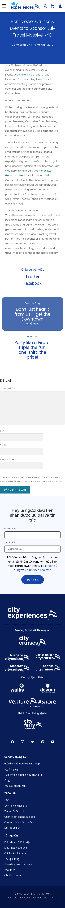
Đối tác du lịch (12, 827)
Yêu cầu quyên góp (15, 785)
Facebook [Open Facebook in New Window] (12, 741)
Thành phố (9, 542)
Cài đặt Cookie (12, 875)
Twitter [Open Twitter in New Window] (32, 741)
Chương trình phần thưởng (19, 822)
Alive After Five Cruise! (27, 74)
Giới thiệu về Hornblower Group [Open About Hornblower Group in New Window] (22, 763)
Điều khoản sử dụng (15, 847)
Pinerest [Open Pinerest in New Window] (42, 741)
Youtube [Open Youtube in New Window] (52, 741)
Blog (7, 780)
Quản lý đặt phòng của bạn (19, 816)
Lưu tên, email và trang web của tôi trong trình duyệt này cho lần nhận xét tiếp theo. (31, 479)
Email (3, 445)
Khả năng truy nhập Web (18, 864)
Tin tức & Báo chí (14, 811)
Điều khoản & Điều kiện (17, 842)
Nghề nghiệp (11, 769)
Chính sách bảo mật (38, 570)
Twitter (32, 276)
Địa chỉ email (10, 528)
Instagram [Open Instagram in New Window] (22, 741)
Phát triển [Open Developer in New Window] (9, 869)
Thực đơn (4, 5)
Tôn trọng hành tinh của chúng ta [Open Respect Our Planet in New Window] (23, 774)
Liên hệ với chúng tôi (16, 805)
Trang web (7, 459)
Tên (2, 430)
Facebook (33, 283)
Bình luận (8, 388)
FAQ (6, 800)
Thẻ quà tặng (11, 858)
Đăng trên (33, 44)
